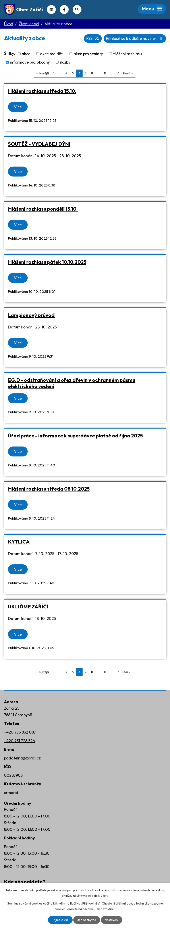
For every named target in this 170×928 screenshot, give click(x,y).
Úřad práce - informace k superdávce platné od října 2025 (75, 435)
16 (117, 73)
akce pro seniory (88, 53)
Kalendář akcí (51, 9)
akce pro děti (52, 53)
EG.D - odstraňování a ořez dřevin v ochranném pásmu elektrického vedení (71, 383)
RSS (92, 38)
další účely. (101, 896)
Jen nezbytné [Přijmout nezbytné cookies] (86, 920)
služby (65, 62)
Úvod (8, 23)
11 (105, 73)
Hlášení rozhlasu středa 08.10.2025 (49, 488)
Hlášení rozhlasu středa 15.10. (42, 91)
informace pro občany (30, 62)
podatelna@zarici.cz (22, 758)
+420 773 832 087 (20, 732)
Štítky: (9, 53)
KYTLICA (19, 541)
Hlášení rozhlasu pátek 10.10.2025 (47, 262)
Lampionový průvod (31, 315)
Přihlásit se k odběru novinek (135, 38)
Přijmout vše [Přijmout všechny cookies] (60, 920)
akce (26, 53)
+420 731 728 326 (19, 740)
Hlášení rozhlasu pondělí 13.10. (43, 209)
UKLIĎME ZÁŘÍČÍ (28, 606)
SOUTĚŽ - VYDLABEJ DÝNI (39, 144)
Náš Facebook (64, 9)
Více (18, 106)
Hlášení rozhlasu (127, 53)
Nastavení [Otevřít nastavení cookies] (111, 920)
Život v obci (29, 23)
